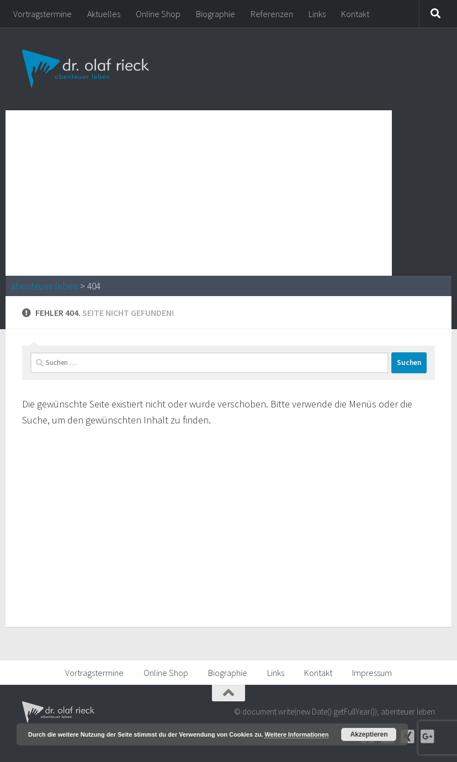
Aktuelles (103, 13)
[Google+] (427, 736)
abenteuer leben (44, 286)
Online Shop (158, 13)
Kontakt (355, 13)
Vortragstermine (42, 13)
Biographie (215, 13)
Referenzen (272, 13)
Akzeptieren (368, 734)
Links (317, 13)
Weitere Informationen (296, 734)
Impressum (372, 672)
